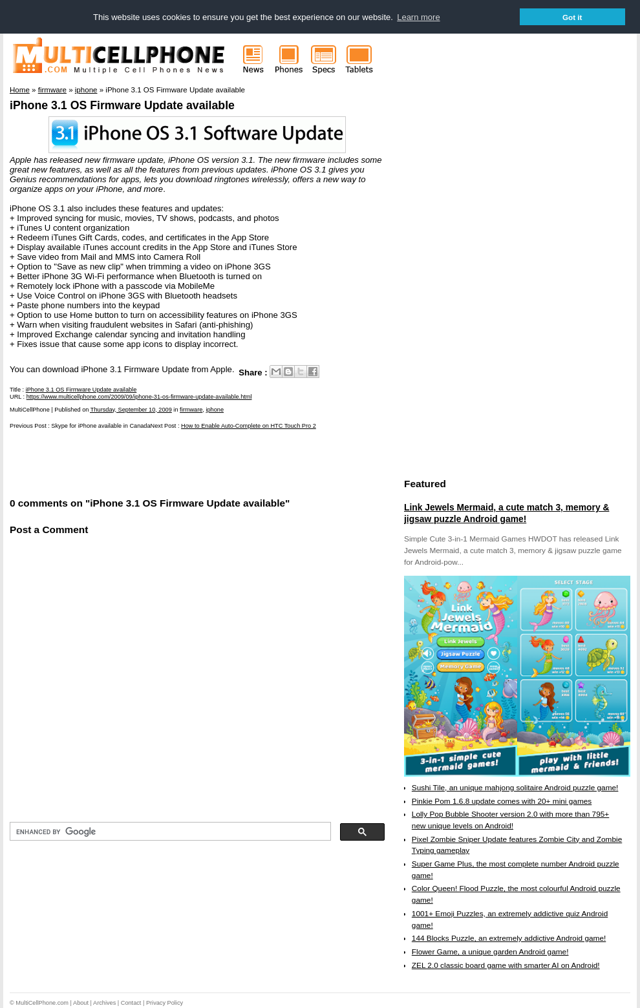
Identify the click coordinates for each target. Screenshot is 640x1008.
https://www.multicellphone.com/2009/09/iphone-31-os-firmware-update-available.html (139, 397)
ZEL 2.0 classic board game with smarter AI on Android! (506, 965)
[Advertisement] (161, 462)
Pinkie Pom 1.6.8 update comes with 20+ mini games (502, 801)
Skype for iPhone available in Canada (100, 426)
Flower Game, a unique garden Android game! (490, 951)
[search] (169, 831)
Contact (131, 1003)
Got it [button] (572, 17)
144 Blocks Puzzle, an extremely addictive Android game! (509, 938)
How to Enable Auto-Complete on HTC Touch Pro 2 (248, 426)
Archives (104, 1003)
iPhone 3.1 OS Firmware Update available (122, 105)
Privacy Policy (164, 1003)
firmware (191, 409)
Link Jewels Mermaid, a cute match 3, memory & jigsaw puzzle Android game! (506, 513)
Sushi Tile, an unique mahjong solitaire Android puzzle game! (515, 787)
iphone (215, 409)
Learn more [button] (418, 17)
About (81, 1003)
